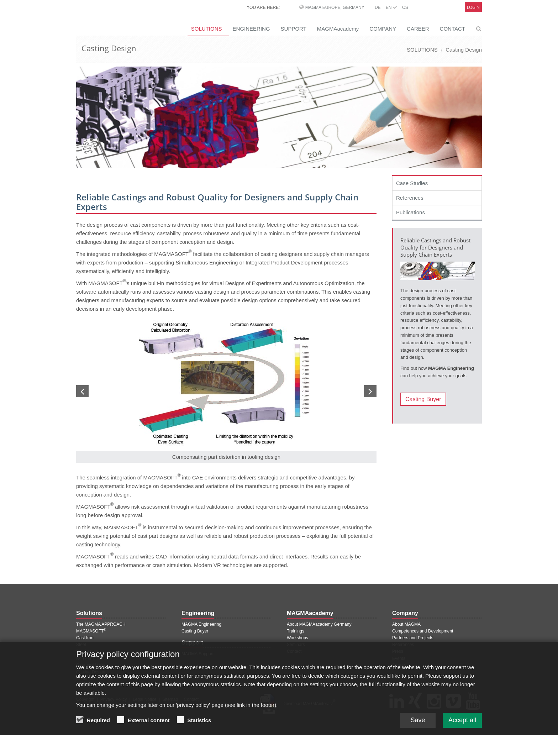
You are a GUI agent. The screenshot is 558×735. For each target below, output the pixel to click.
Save (417, 724)
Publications (410, 212)
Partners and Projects (412, 637)
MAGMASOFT (91, 631)
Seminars (296, 644)
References (409, 198)
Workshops (297, 637)
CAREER (418, 29)
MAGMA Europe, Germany (334, 7)
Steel (81, 644)
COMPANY (382, 29)
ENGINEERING (251, 29)
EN (391, 7)
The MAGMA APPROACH (101, 624)
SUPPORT (293, 29)
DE (378, 7)
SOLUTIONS (206, 29)
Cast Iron (85, 637)
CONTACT (452, 29)
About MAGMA (406, 624)
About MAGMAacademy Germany (319, 624)
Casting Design (464, 50)
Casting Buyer (423, 399)
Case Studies (412, 183)
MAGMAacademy (338, 29)
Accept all (462, 724)
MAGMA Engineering (201, 624)
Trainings (295, 631)
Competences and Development (422, 631)
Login (473, 7)
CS (405, 7)
